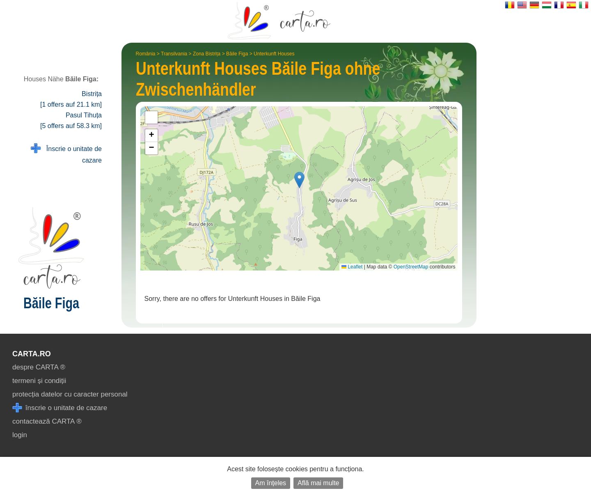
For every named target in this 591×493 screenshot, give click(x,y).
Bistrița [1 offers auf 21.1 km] (71, 99)
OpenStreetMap (411, 267)
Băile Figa (237, 54)
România (146, 54)
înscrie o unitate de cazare (59, 408)
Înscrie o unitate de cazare (66, 154)
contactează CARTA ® (47, 421)
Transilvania (174, 54)
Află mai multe (318, 482)
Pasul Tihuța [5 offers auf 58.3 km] (71, 120)
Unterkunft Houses (274, 54)
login (19, 435)
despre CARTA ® (38, 367)
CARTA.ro (31, 354)
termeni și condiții (39, 381)
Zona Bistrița (206, 54)
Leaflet (351, 267)
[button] (299, 180)
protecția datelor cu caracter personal (70, 394)
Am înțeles (270, 482)
